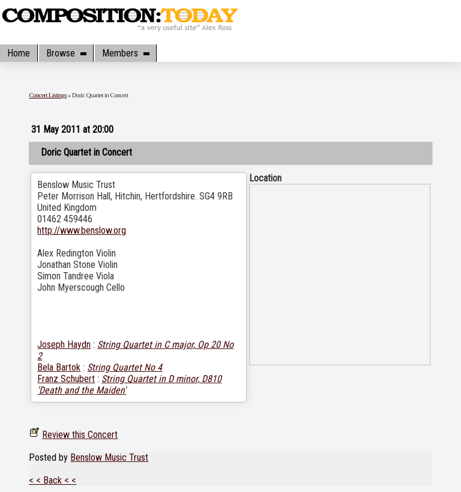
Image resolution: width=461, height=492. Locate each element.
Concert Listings (47, 95)
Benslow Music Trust (109, 457)
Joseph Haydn (64, 344)
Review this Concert (80, 434)
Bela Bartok (58, 367)
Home (18, 53)
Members (125, 53)
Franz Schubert (66, 378)
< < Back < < (52, 480)
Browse (66, 53)
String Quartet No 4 (124, 367)
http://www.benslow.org (81, 230)
